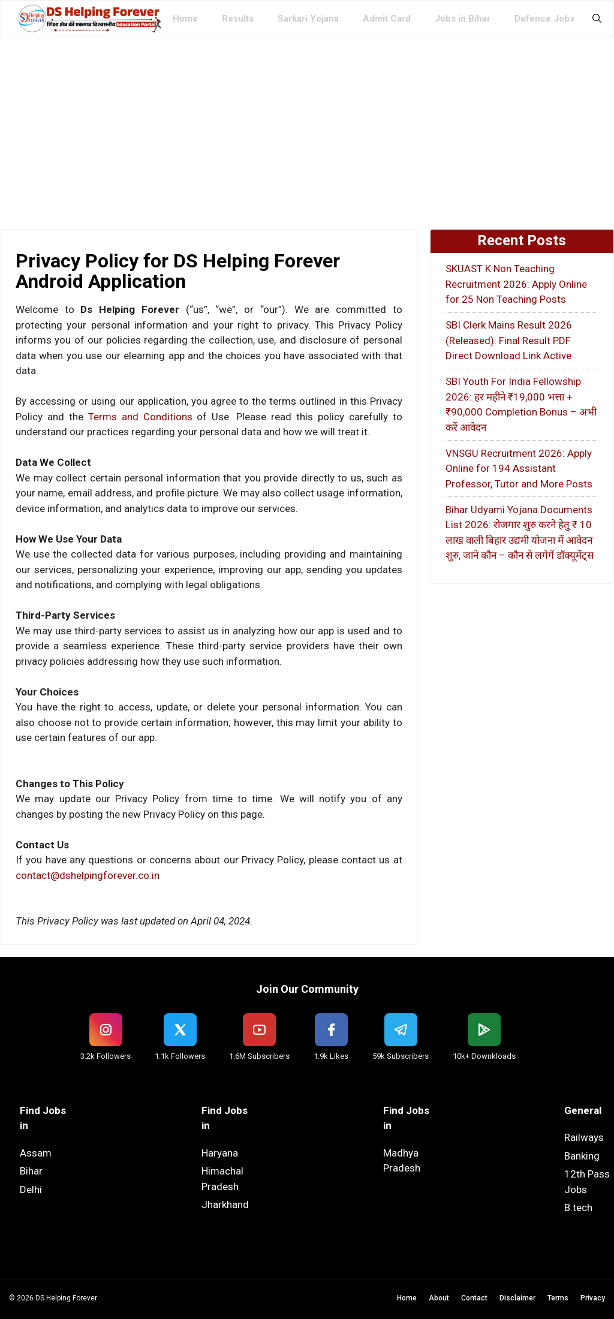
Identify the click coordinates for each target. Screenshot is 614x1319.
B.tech (578, 1207)
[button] (596, 19)
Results (238, 18)
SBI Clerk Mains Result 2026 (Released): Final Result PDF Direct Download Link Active (509, 340)
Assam (36, 1153)
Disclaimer (517, 1298)
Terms (557, 1298)
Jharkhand (225, 1204)
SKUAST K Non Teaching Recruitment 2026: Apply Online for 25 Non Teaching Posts (516, 284)
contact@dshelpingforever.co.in (87, 875)
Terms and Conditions (140, 417)
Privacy (592, 1298)
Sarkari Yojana (308, 18)
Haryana (219, 1153)
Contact (474, 1298)
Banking (582, 1156)
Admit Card (387, 18)
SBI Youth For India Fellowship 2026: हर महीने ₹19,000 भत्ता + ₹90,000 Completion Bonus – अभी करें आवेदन (521, 404)
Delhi (31, 1189)
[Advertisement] (307, 127)
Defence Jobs (544, 18)
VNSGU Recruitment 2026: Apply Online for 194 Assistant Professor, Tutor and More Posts (519, 468)
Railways (584, 1137)
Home (185, 18)
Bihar (31, 1171)
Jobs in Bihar (462, 18)
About (439, 1298)
